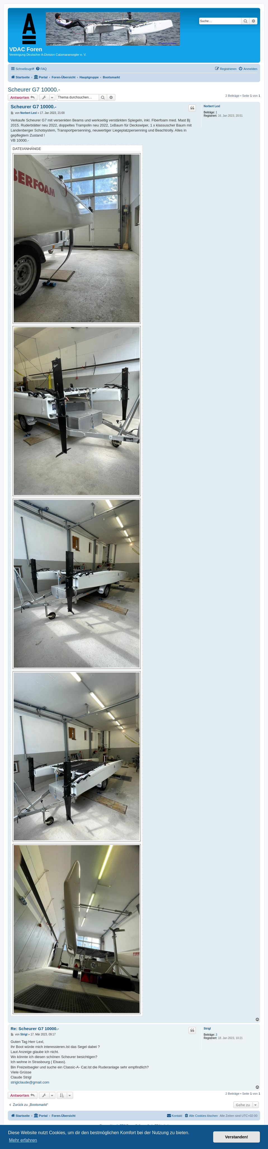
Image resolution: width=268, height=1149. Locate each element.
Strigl (207, 1028)
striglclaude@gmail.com (30, 1082)
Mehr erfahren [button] (23, 1140)
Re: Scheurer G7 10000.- (35, 1028)
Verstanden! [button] (236, 1137)
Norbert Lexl (212, 106)
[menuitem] (41, 68)
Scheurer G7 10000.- (34, 89)
